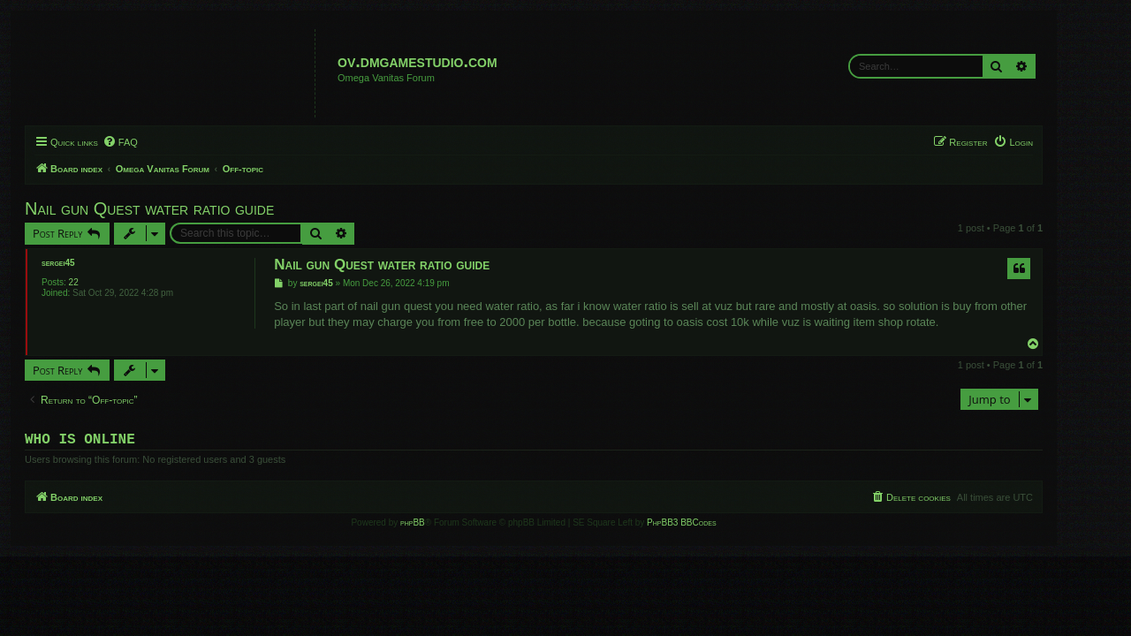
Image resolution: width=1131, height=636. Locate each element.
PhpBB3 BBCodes (713, 526)
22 (105, 282)
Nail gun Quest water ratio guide (181, 208)
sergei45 (90, 263)
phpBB (444, 526)
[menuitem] (152, 142)
